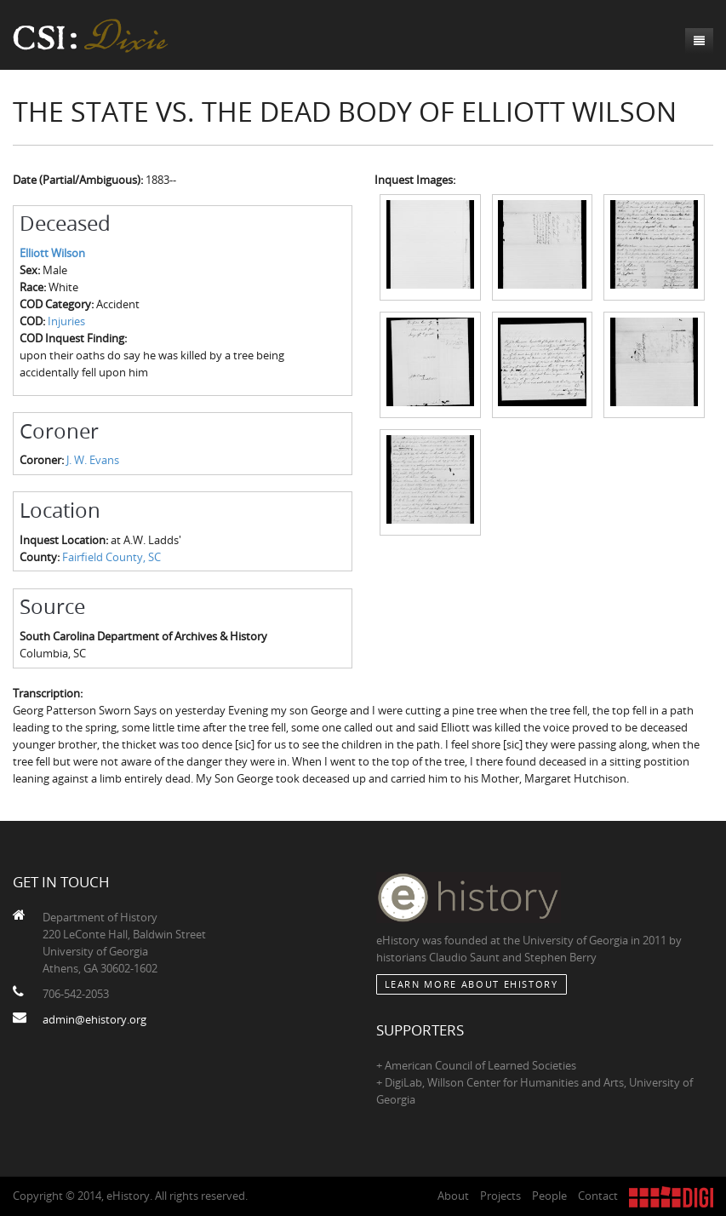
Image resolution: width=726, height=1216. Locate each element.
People (549, 1195)
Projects (500, 1195)
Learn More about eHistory (471, 984)
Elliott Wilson (52, 253)
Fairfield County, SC (111, 557)
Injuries (66, 321)
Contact (598, 1195)
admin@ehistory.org (94, 1019)
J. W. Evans (92, 459)
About (453, 1195)
